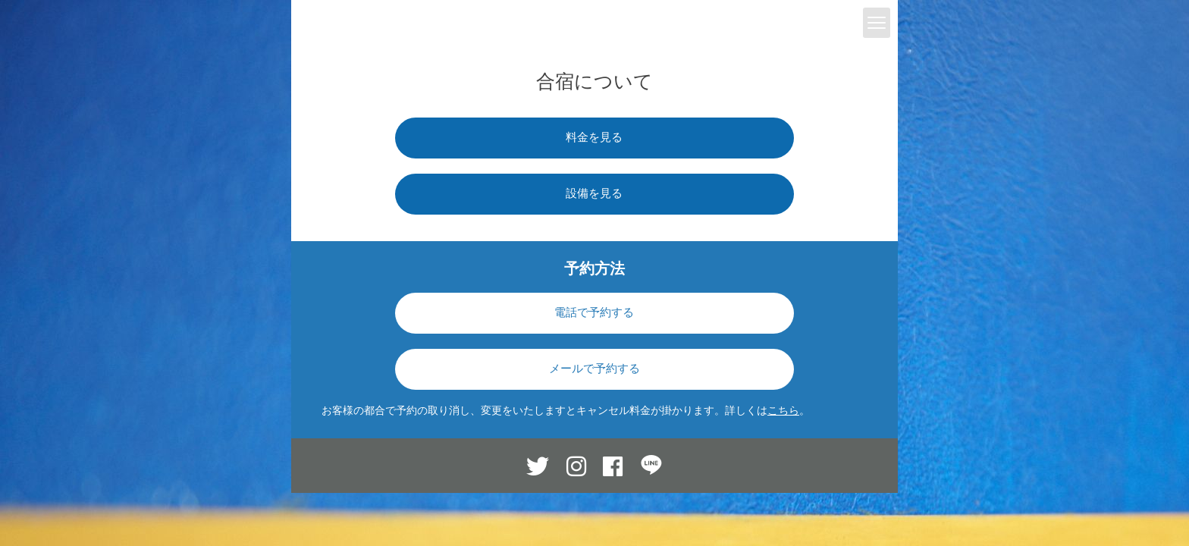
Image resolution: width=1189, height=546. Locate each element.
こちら (783, 410)
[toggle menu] (876, 23)
